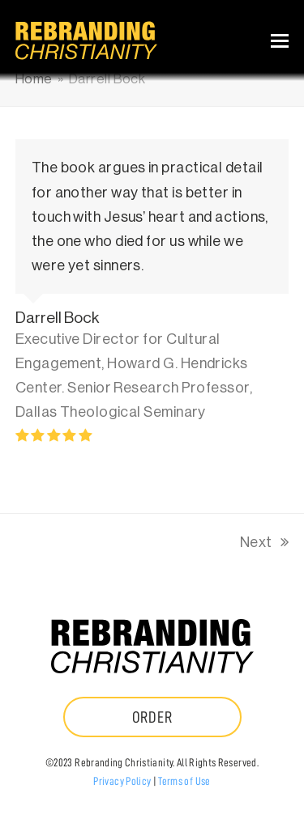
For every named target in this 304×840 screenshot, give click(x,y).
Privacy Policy (122, 781)
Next (264, 544)
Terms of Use (184, 781)
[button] (280, 41)
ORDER (152, 717)
